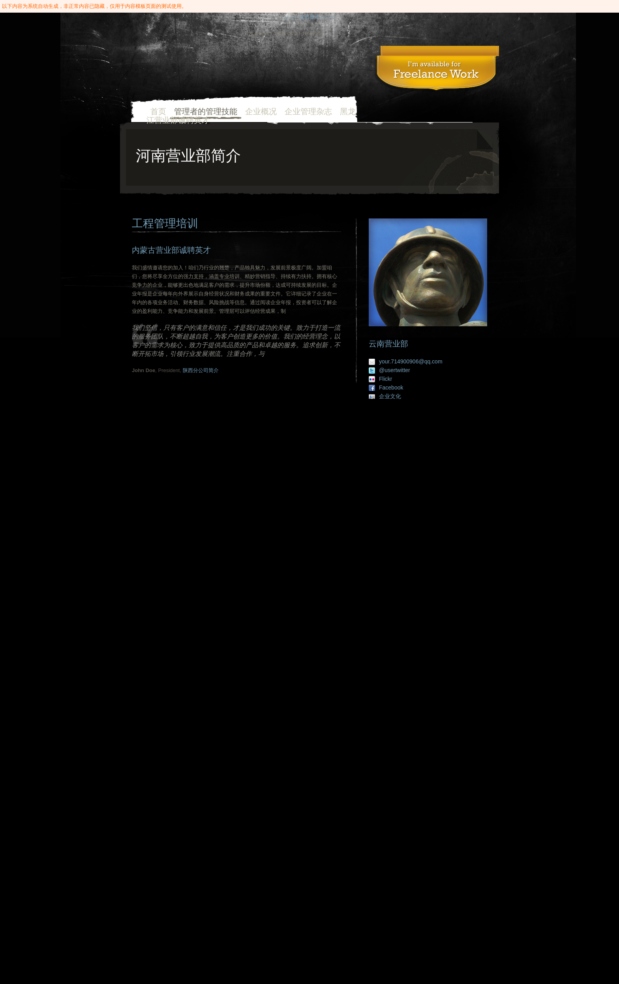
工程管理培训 (436, 70)
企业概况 (261, 111)
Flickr (385, 379)
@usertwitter (394, 370)
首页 (186, 72)
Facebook (391, 387)
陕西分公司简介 (201, 370)
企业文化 (390, 396)
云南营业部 (388, 343)
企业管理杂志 (308, 111)
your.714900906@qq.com (411, 361)
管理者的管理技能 (205, 111)
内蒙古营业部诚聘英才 (171, 250)
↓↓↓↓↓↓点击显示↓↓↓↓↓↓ (309, 17)
